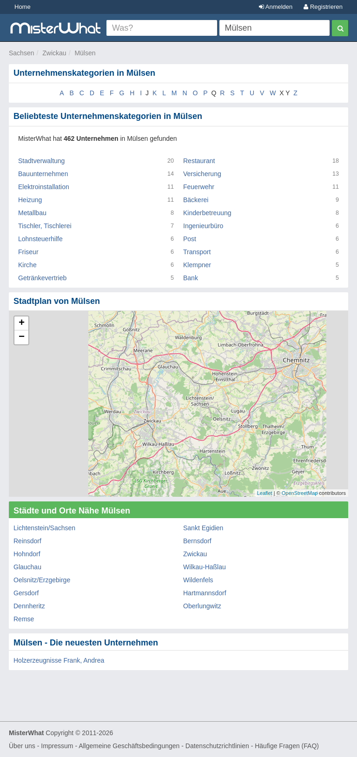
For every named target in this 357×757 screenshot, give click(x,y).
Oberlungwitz (202, 606)
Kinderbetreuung (207, 213)
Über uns (22, 746)
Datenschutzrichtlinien (217, 746)
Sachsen (21, 53)
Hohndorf (26, 554)
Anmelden (275, 6)
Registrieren (323, 6)
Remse (23, 619)
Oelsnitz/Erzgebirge (41, 580)
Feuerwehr (198, 187)
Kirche (27, 265)
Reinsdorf (27, 541)
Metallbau (32, 213)
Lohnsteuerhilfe (40, 239)
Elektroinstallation (43, 187)
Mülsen (84, 53)
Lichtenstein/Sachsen (44, 528)
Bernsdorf (197, 541)
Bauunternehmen (43, 174)
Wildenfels (198, 580)
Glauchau (27, 567)
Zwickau (54, 53)
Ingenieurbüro (203, 226)
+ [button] (22, 323)
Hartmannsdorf (204, 593)
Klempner (197, 265)
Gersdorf (26, 593)
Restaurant (199, 161)
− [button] (22, 337)
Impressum (57, 746)
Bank (190, 278)
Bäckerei (195, 200)
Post (189, 239)
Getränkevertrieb (42, 278)
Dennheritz (29, 606)
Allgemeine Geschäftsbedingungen (129, 746)
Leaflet (264, 493)
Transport (197, 252)
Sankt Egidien (203, 528)
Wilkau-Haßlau (204, 567)
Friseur (28, 252)
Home (22, 6)
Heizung (30, 200)
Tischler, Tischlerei (45, 226)
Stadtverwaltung (41, 161)
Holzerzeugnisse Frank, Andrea (58, 660)
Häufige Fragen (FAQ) (287, 746)
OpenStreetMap (300, 493)
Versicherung (202, 174)
